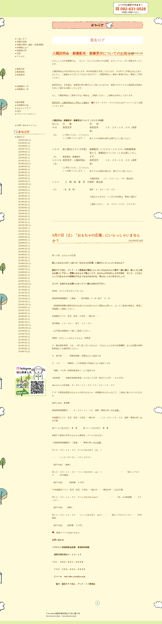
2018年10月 (23, 263)
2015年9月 (22, 331)
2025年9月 (22, 143)
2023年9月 (22, 187)
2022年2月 (22, 219)
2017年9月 (22, 287)
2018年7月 (22, 269)
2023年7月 (22, 193)
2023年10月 (23, 184)
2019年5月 (22, 258)
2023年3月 (22, 205)
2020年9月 (22, 237)
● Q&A (18, 111)
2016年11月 (23, 304)
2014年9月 (22, 349)
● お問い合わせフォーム (25, 125)
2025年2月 (22, 161)
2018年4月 (22, 278)
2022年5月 (22, 213)
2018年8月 (22, 266)
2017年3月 (22, 302)
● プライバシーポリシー (25, 114)
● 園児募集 (20, 102)
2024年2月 (22, 181)
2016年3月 (22, 319)
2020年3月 (22, 249)
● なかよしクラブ (23, 108)
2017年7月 (22, 293)
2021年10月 (23, 225)
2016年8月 (22, 307)
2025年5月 (22, 155)
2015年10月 (23, 328)
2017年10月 (23, 284)
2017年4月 (22, 299)
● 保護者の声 (21, 50)
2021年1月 (22, 234)
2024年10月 (23, 164)
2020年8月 (22, 240)
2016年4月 (22, 316)
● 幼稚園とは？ (22, 48)
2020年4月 (22, 246)
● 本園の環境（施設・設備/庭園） (30, 45)
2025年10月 (23, 140)
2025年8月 (22, 146)
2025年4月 (22, 158)
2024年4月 (22, 178)
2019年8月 (22, 252)
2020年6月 (22, 243)
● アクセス (20, 56)
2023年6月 (22, 196)
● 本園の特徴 (21, 42)
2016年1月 (22, 322)
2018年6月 (22, 272)
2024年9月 (22, 167)
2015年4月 (22, 340)
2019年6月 (22, 255)
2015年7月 (22, 334)
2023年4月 (22, 202)
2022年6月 (22, 211)
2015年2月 (22, 343)
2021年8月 (22, 228)
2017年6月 (22, 296)
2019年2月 (22, 260)
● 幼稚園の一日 (22, 86)
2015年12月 (23, 325)
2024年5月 (22, 175)
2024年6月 (22, 172)
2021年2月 (22, 231)
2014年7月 (22, 351)
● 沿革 (18, 53)
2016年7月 (22, 310)
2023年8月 (22, 190)
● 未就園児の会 (22, 105)
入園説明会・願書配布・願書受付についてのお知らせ (93, 53)
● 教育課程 (20, 72)
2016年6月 (22, 313)
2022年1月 (22, 222)
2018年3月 (22, 281)
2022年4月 (22, 216)
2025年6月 (22, 152)
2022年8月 (22, 208)
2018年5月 (22, 275)
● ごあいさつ (21, 39)
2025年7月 (22, 149)
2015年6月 (22, 337)
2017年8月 (22, 290)
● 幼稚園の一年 (22, 89)
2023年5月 (22, 199)
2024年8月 (22, 169)
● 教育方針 (20, 69)
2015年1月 (22, 346)
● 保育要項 (20, 75)
